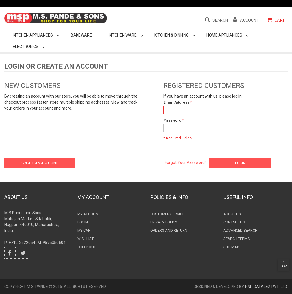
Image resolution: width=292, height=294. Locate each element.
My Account (88, 214)
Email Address (176, 102)
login (82, 222)
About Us (232, 214)
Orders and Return (168, 230)
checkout (86, 247)
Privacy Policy (163, 222)
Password (172, 120)
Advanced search (240, 230)
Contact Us (234, 222)
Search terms (236, 239)
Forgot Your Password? (186, 162)
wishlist (85, 239)
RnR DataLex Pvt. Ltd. (266, 286)
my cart (84, 230)
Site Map (231, 247)
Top (283, 264)
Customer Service (167, 214)
